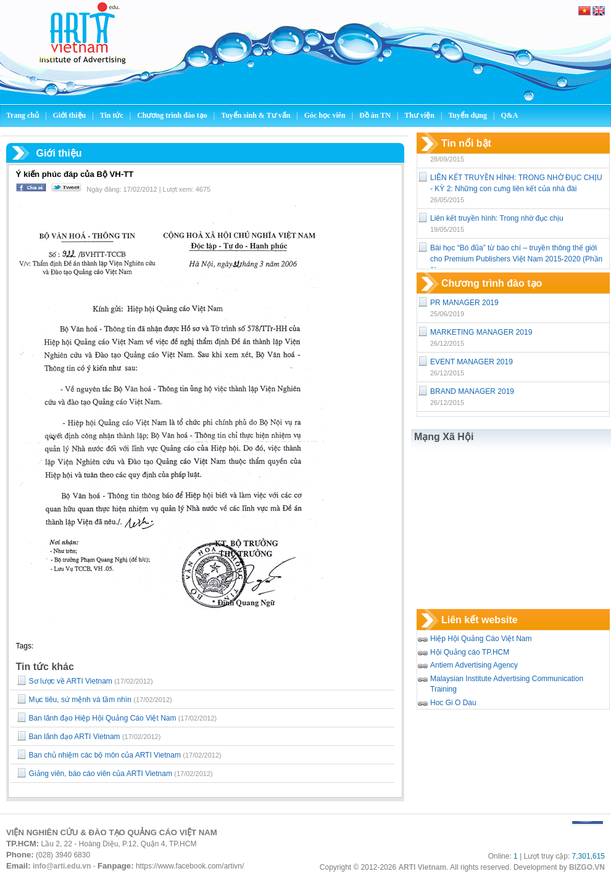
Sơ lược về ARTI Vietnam (70, 681)
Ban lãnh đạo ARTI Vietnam (74, 736)
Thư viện (420, 115)
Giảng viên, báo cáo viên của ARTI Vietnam (100, 773)
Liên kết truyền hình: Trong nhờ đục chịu (496, 225)
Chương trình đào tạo (173, 115)
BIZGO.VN (587, 867)
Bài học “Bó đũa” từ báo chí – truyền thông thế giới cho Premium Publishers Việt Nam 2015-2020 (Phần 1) (516, 265)
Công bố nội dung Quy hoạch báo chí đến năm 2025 (516, 154)
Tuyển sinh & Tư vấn (255, 115)
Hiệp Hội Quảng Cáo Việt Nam (481, 638)
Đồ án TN (376, 115)
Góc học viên (325, 115)
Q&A (509, 115)
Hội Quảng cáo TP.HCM (469, 652)
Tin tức (112, 115)
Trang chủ (22, 115)
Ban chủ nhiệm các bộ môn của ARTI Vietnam (105, 755)
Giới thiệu (70, 115)
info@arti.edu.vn (62, 866)
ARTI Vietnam (422, 867)
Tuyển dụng (467, 115)
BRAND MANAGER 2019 (472, 391)
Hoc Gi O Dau (453, 702)
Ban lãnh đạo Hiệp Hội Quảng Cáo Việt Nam (103, 718)
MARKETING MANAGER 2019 (481, 332)
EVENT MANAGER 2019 (471, 362)
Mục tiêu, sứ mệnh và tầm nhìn (80, 699)
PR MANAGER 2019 (464, 302)
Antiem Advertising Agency (474, 665)
